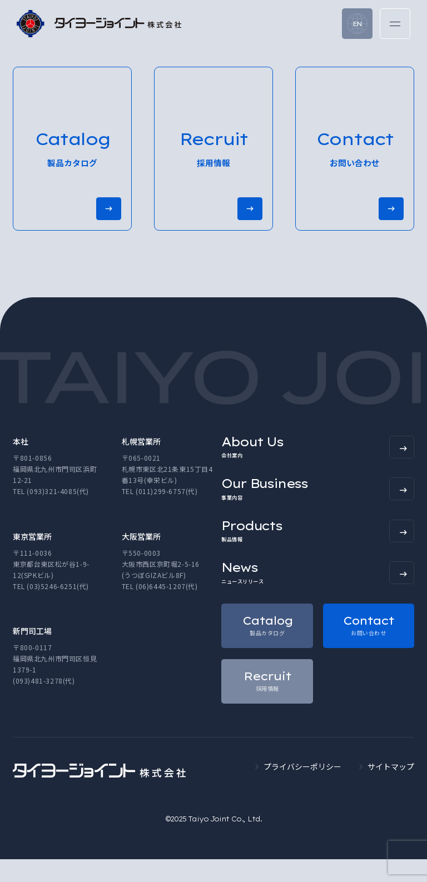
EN (357, 24)
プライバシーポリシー (302, 789)
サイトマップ (391, 789)
